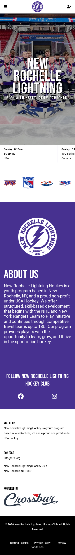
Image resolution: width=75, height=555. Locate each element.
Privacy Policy (42, 543)
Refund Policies (19, 543)
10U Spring (68, 153)
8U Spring (9, 153)
